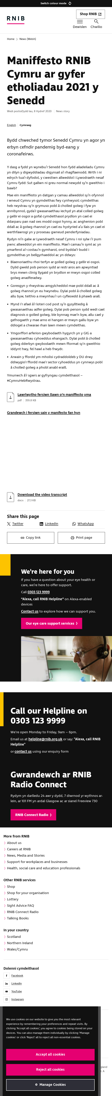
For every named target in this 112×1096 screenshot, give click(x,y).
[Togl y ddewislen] (80, 25)
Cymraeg (25, 125)
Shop (11, 886)
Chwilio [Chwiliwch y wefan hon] (96, 24)
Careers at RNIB (19, 849)
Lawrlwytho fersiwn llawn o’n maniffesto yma (54, 394)
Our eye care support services (51, 623)
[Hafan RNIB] (16, 20)
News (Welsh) (27, 39)
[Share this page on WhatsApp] (86, 524)
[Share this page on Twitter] (21, 524)
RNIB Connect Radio (33, 815)
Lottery (12, 899)
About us (14, 843)
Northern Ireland (20, 943)
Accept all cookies (50, 1054)
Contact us (29, 611)
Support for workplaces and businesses (37, 862)
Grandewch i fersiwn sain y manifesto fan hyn (43, 413)
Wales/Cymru (17, 949)
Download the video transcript (42, 494)
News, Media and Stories (26, 855)
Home (10, 39)
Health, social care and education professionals (43, 868)
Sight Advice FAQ (20, 905)
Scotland (14, 936)
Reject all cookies (50, 1069)
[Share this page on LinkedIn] (54, 524)
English (11, 125)
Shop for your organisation (28, 893)
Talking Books (18, 918)
